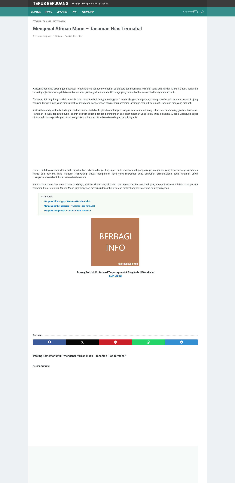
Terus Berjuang (50, 3)
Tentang (82, 472)
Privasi (92, 472)
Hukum (50, 12)
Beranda (37, 12)
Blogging (64, 12)
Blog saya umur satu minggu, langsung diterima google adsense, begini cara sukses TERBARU (178, 130)
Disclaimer (113, 472)
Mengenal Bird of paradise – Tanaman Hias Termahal (69, 226)
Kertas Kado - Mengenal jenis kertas (179, 169)
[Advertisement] (89, 64)
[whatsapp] (112, 362)
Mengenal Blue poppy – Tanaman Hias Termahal (67, 221)
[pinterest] (89, 362)
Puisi (76, 12)
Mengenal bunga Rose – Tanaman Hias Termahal (67, 230)
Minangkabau (127, 472)
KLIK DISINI (89, 295)
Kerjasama (90, 12)
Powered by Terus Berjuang (125, 478)
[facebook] (44, 362)
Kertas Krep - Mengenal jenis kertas (178, 183)
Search (140, 472)
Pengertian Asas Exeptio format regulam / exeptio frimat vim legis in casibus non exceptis (178, 152)
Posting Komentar (73, 38)
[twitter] (67, 362)
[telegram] (135, 362)
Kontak (102, 472)
